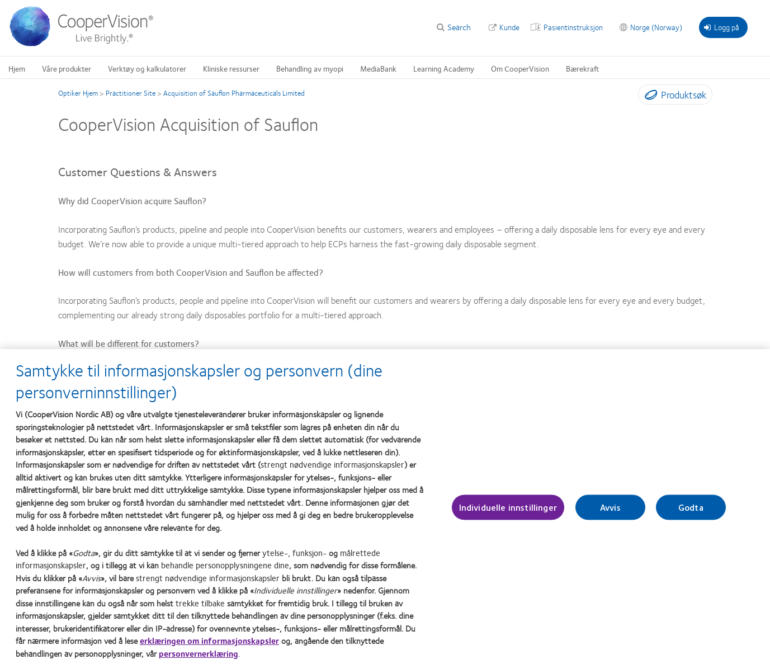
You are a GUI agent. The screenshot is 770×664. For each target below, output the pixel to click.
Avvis (610, 513)
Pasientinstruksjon (573, 27)
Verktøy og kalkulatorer (147, 68)
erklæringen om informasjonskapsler (209, 646)
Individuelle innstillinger (508, 513)
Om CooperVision (520, 68)
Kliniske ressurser (231, 68)
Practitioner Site (130, 92)
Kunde (509, 27)
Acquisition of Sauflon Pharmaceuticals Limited (234, 92)
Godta (690, 513)
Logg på (721, 27)
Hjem (16, 68)
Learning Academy (443, 68)
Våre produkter (66, 68)
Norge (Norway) (656, 27)
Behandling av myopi (309, 68)
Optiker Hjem (78, 92)
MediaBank (378, 68)
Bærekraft (582, 68)
